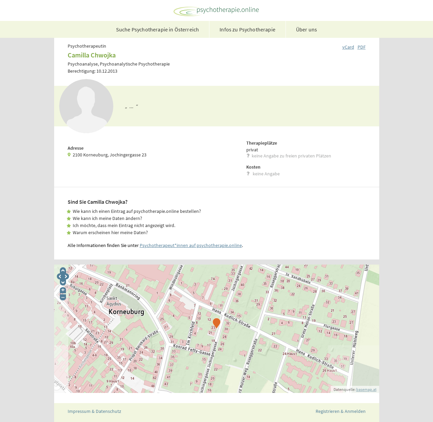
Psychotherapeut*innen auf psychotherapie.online (191, 245)
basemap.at (366, 389)
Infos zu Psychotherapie (247, 29)
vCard (348, 47)
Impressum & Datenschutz (94, 411)
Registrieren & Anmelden (341, 411)
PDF (362, 47)
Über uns (306, 29)
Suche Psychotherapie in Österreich (157, 29)
